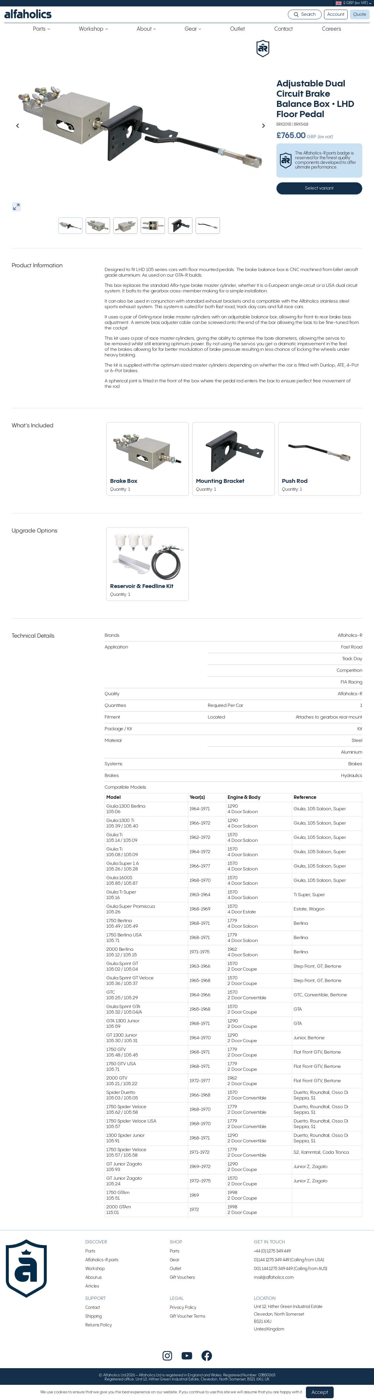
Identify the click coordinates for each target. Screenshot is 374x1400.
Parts (90, 1263)
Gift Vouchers (182, 1290)
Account (335, 14)
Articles (92, 1298)
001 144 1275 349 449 (273, 1281)
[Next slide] (251, 125)
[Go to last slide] (30, 125)
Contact (92, 1320)
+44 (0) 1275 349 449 (272, 1263)
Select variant (319, 188)
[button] (70, 225)
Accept (319, 1392)
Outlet (175, 1281)
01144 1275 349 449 (271, 1272)
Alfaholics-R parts (101, 1272)
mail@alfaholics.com (274, 1290)
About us (93, 1290)
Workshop (95, 1281)
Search (308, 14)
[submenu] (370, 3)
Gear (175, 1272)
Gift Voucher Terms (187, 1328)
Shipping (93, 1328)
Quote (360, 14)
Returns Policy (98, 1337)
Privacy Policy (183, 1320)
